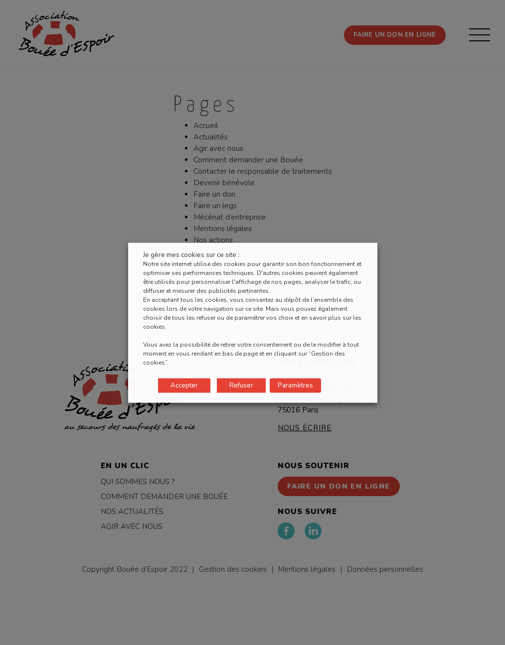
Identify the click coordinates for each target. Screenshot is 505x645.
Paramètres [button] (295, 385)
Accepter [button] (184, 385)
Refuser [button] (241, 385)
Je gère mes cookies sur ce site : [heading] (191, 254)
